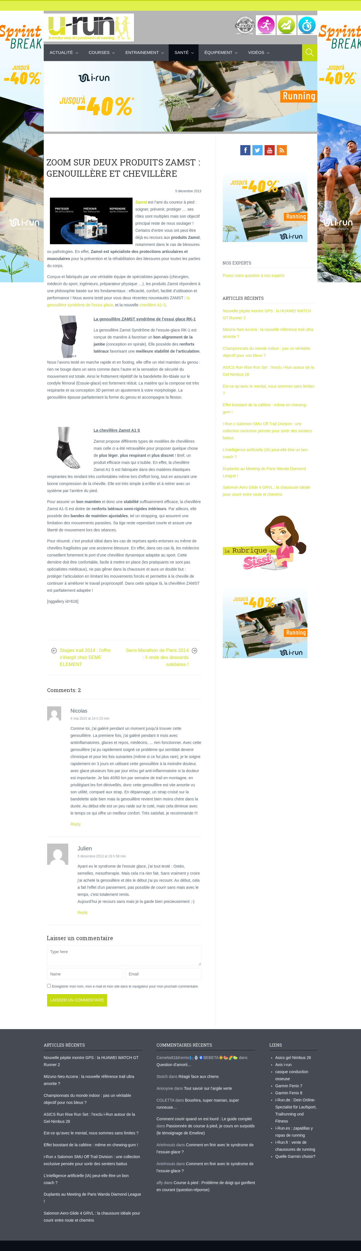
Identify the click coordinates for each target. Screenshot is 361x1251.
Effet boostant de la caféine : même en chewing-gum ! (91, 1145)
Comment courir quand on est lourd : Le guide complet (204, 1119)
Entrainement (142, 52)
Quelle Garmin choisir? (295, 1156)
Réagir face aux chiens (199, 1076)
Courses (99, 52)
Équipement (218, 52)
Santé (182, 52)
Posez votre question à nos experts (254, 275)
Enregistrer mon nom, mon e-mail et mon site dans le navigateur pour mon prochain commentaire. (125, 986)
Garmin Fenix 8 (288, 1093)
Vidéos (256, 52)
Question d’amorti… (174, 1064)
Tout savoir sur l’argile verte (208, 1088)
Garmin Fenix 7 (288, 1086)
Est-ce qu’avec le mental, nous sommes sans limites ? (91, 1133)
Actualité (61, 52)
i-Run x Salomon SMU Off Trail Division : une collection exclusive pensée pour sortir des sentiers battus (267, 431)
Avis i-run (283, 1064)
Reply (76, 824)
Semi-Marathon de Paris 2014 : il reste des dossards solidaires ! (157, 657)
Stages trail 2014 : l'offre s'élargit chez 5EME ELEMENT (85, 657)
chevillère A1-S (153, 305)
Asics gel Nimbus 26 (293, 1057)
